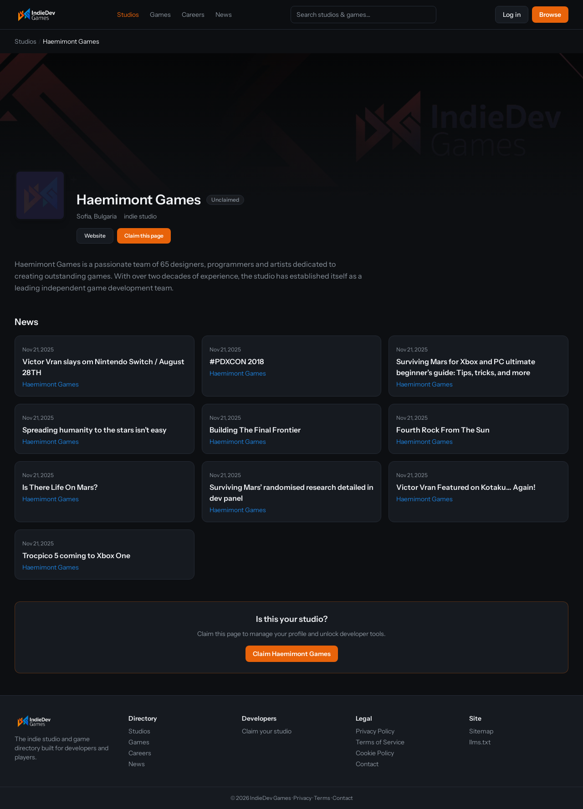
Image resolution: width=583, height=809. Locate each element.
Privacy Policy (375, 731)
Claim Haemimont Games (292, 654)
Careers (193, 14)
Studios (128, 14)
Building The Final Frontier (255, 429)
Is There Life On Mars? (59, 487)
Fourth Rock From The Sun (443, 429)
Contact (367, 764)
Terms (322, 797)
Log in (512, 14)
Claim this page (144, 235)
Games (160, 14)
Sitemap (481, 731)
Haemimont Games (50, 384)
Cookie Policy (375, 753)
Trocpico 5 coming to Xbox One (76, 555)
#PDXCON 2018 (237, 361)
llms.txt (480, 742)
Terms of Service (380, 742)
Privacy (302, 797)
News (223, 14)
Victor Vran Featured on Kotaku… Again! (466, 487)
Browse (550, 14)
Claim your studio (267, 731)
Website (95, 235)
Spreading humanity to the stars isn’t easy (94, 429)
